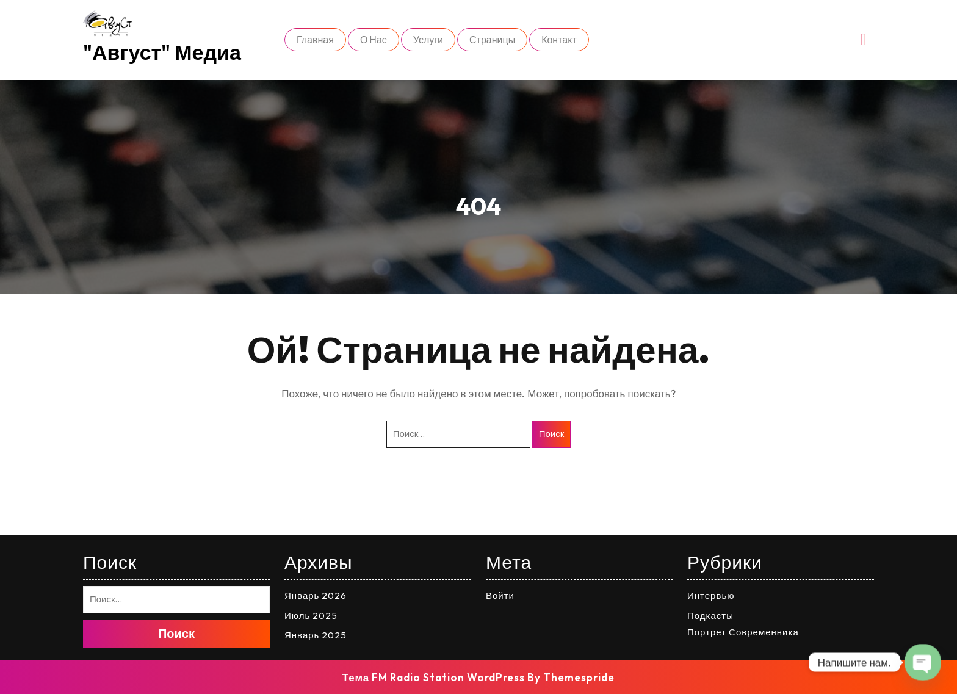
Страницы (492, 40)
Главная (315, 40)
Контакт (559, 40)
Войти (500, 595)
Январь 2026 (315, 595)
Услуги (428, 40)
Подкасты (710, 615)
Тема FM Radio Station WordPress (433, 677)
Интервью (711, 595)
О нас (373, 40)
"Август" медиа (162, 52)
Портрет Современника (743, 632)
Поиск (552, 433)
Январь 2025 (315, 635)
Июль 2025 (311, 615)
